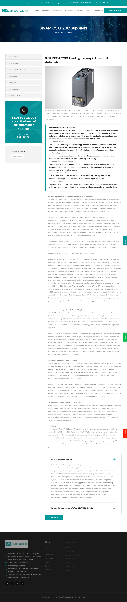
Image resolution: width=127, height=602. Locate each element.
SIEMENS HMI (13, 63)
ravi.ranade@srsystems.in (38, 3)
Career (88, 11)
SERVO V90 (13, 83)
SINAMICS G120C (15, 96)
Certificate (69, 11)
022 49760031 (23, 564)
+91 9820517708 (74, 3)
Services (79, 11)
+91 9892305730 (86, 3)
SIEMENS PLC (13, 57)
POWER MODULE (17, 156)
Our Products (57, 11)
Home (37, 11)
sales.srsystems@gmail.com (55, 3)
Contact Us (98, 11)
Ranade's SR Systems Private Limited (71, 597)
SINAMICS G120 (14, 89)
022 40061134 (23, 137)
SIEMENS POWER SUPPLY (17, 70)
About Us (45, 11)
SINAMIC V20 (13, 76)
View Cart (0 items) (115, 11)
